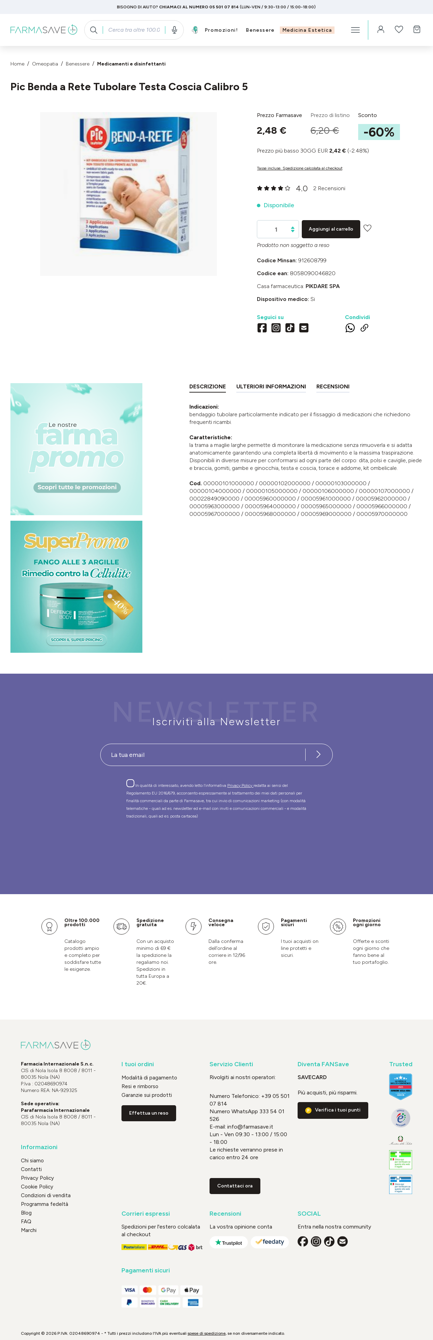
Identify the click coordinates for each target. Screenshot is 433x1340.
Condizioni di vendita (46, 1195)
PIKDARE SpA (323, 286)
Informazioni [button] (39, 1147)
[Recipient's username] (203, 755)
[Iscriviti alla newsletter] (318, 755)
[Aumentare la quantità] (293, 227)
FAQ (26, 1221)
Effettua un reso (148, 1113)
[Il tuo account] (380, 30)
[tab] (207, 388)
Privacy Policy (240, 785)
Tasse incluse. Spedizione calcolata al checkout (300, 168)
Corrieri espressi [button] (145, 1213)
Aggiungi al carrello (331, 229)
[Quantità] (276, 229)
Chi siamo (32, 1160)
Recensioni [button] (225, 1213)
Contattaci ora (235, 1186)
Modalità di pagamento (149, 1078)
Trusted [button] (400, 1064)
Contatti (31, 1169)
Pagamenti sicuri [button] (145, 1270)
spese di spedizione (207, 1333)
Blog (26, 1213)
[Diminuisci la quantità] (293, 231)
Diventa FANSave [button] (323, 1064)
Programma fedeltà (44, 1204)
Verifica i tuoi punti (338, 1110)
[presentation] (196, 844)
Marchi (29, 1230)
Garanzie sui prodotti (146, 1095)
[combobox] (134, 30)
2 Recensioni (329, 188)
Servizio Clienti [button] (231, 1064)
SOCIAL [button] (309, 1213)
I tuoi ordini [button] (137, 1064)
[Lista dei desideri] (398, 30)
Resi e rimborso (139, 1086)
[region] (128, 194)
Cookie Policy (37, 1187)
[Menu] (355, 30)
